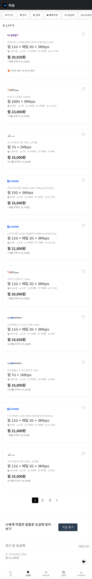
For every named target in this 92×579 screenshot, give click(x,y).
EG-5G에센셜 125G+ (16, 554)
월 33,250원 (12, 558)
